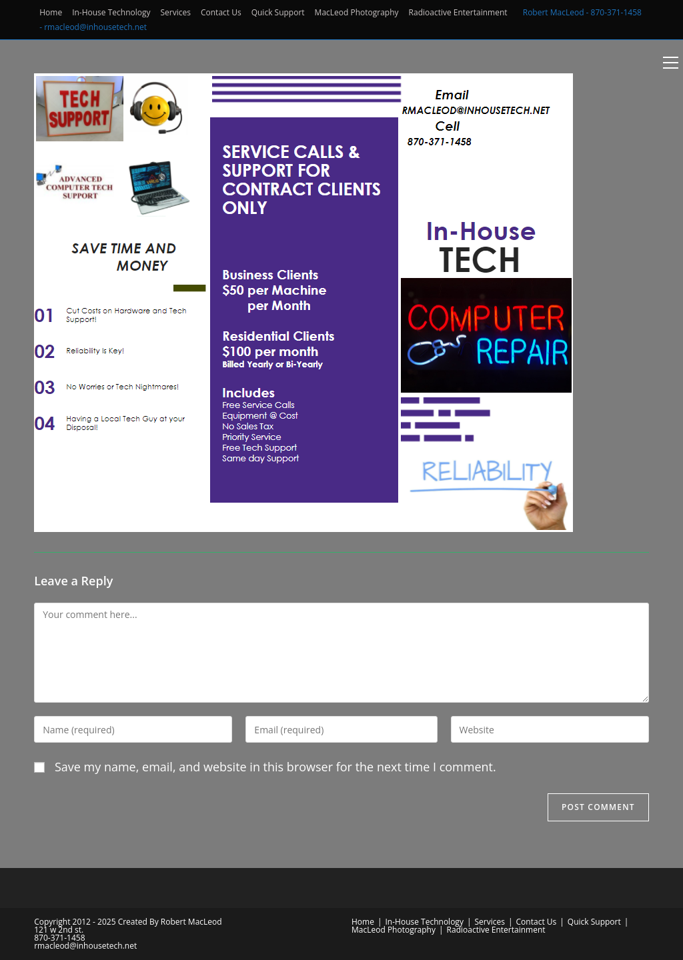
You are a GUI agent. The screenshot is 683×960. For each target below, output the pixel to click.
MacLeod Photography (357, 12)
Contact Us (221, 12)
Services (176, 12)
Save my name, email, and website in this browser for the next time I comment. (275, 767)
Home (50, 12)
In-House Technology (111, 12)
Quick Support (278, 12)
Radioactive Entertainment (458, 12)
